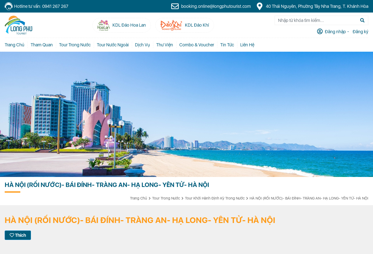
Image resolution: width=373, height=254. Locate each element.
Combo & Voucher (196, 44)
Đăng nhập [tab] (335, 31)
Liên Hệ (247, 44)
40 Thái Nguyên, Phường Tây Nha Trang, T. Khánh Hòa (312, 6)
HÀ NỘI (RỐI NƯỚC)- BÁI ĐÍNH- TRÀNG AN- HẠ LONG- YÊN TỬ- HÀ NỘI (309, 198)
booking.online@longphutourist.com (211, 6)
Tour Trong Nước (75, 44)
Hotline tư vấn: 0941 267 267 (36, 6)
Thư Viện (164, 44)
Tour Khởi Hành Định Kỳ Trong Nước (215, 198)
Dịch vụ (142, 44)
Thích (18, 235)
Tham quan (42, 44)
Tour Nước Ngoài (113, 44)
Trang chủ (14, 44)
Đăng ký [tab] (360, 31)
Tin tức (227, 44)
